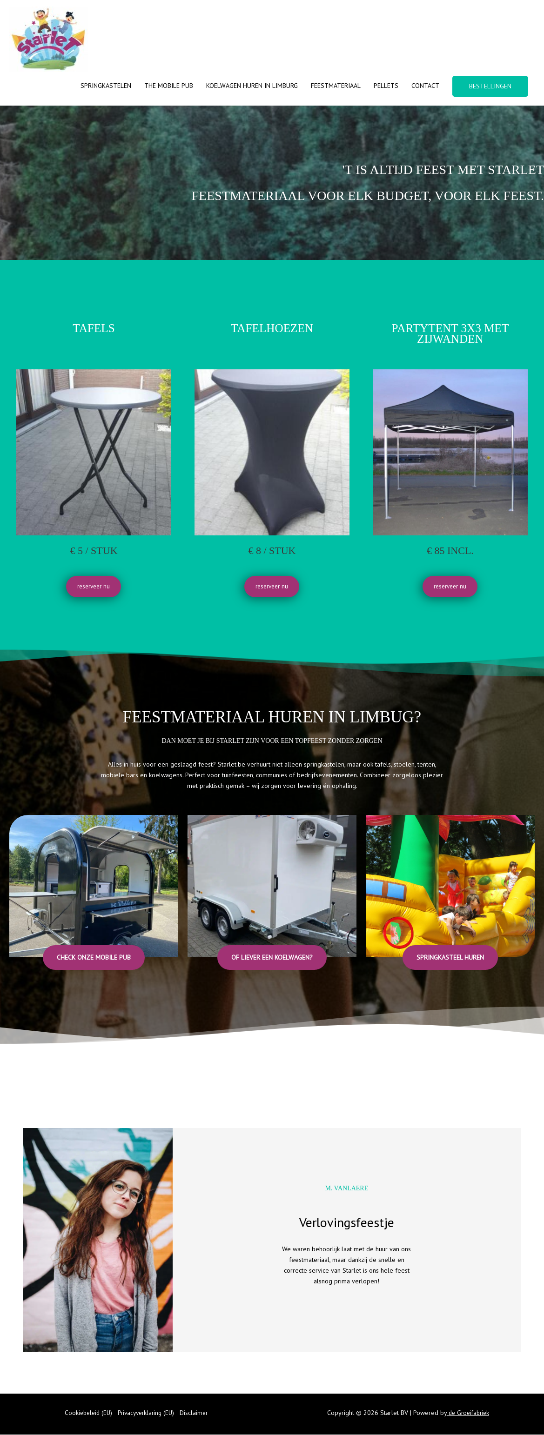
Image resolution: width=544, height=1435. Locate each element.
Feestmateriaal (336, 85)
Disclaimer (197, 1413)
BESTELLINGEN (490, 86)
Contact (425, 85)
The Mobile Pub (168, 85)
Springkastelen (106, 85)
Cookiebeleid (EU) (86, 1413)
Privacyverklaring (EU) (146, 1413)
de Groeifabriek (469, 1413)
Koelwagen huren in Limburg (252, 85)
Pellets (386, 85)
